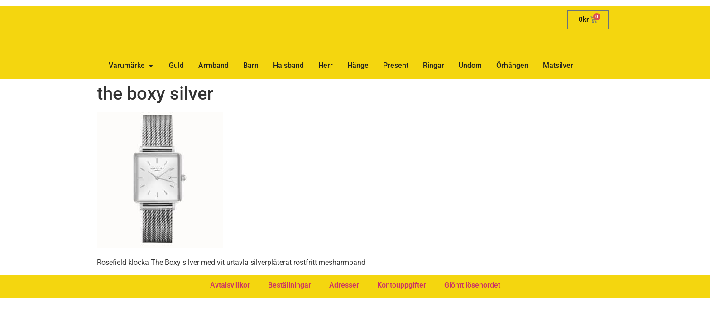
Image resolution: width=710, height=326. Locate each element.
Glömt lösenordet (472, 285)
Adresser (344, 285)
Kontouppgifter (401, 285)
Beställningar (289, 285)
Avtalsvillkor (230, 285)
